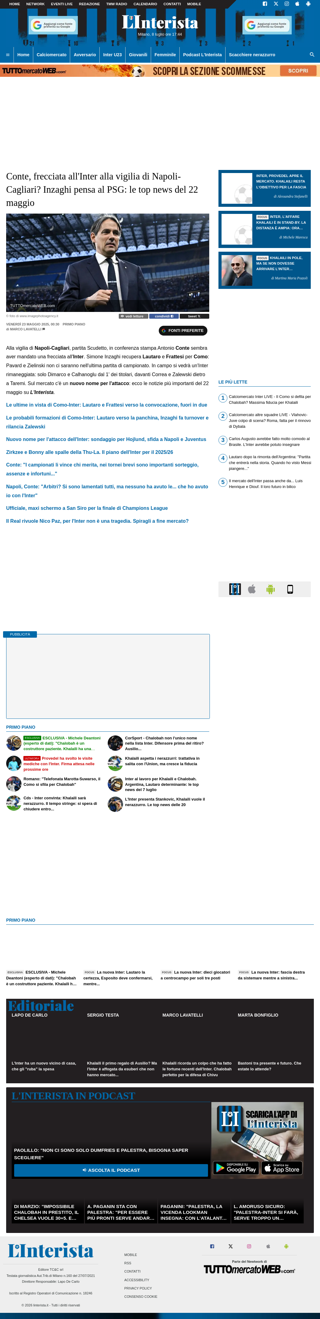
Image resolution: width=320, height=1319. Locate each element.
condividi (164, 316)
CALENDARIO (145, 4)
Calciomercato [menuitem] (51, 54)
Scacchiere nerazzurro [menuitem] (252, 54)
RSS (127, 1263)
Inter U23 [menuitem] (112, 54)
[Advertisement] (264, 840)
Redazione (89, 4)
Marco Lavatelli (26, 329)
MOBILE (194, 4)
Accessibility (136, 1280)
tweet (194, 316)
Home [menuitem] (24, 54)
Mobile (130, 1255)
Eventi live (62, 4)
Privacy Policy (138, 1288)
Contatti (132, 1272)
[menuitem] (7, 55)
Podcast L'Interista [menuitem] (202, 54)
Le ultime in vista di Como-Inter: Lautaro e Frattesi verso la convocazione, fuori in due (106, 405)
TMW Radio (116, 4)
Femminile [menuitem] (165, 54)
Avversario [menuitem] (85, 54)
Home (14, 4)
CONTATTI (172, 4)
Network (35, 4)
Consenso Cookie (141, 1296)
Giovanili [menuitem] (138, 54)
